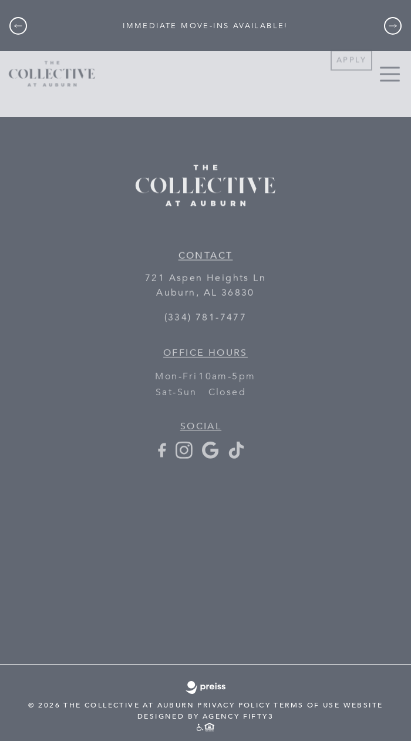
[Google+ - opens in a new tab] (210, 456)
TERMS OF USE (307, 705)
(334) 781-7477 (205, 318)
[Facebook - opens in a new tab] (161, 456)
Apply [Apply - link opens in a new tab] (351, 53)
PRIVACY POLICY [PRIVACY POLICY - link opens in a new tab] (234, 705)
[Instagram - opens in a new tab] (184, 456)
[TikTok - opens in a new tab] (236, 456)
